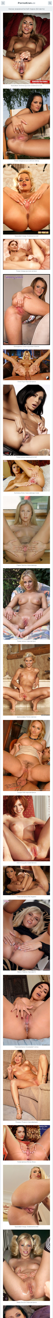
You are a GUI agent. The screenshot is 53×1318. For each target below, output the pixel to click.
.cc (26, 3)
